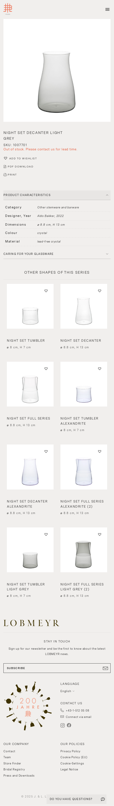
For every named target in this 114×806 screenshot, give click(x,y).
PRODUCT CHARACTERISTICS (27, 195)
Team (7, 757)
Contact (9, 751)
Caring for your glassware (28, 254)
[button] (57, 158)
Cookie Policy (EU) (73, 757)
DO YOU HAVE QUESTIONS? (71, 799)
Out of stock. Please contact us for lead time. (40, 149)
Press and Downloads (18, 775)
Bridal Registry (14, 769)
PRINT (12, 174)
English (65, 691)
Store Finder (12, 763)
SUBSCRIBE (57, 668)
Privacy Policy (70, 751)
